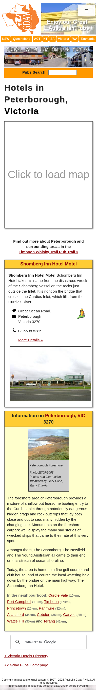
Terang (49, 621)
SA (52, 39)
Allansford (15, 614)
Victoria (63, 39)
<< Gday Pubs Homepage (26, 665)
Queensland (21, 39)
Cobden (43, 614)
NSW (5, 39)
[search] (48, 642)
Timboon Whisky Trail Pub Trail (47, 252)
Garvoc (69, 614)
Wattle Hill (15, 621)
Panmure (46, 608)
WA (74, 39)
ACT (37, 39)
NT (45, 39)
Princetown (16, 608)
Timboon (51, 601)
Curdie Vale (58, 595)
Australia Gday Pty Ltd (78, 679)
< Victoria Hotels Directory (26, 656)
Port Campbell (19, 601)
